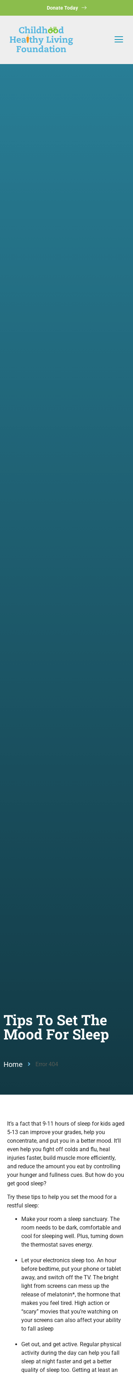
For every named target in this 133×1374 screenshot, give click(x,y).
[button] (118, 40)
